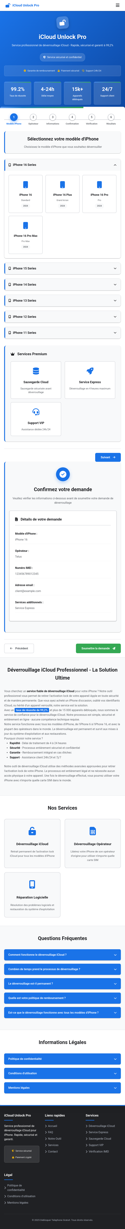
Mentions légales (16, 1202)
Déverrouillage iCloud (100, 1126)
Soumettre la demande (98, 648)
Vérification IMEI (97, 1151)
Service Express (97, 1132)
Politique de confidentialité (14, 1188)
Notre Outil (53, 1138)
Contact (51, 1151)
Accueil (51, 1126)
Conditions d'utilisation (19, 1196)
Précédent (19, 648)
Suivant (108, 457)
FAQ (49, 1132)
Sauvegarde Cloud (98, 1138)
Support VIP (95, 1145)
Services (51, 1145)
